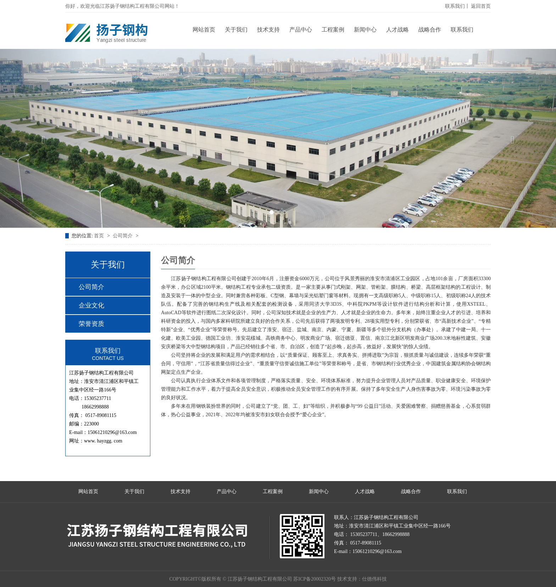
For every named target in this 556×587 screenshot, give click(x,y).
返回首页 (481, 6)
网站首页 (204, 30)
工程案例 (333, 30)
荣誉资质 (91, 323)
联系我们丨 (457, 6)
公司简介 (123, 235)
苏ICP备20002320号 (314, 579)
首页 (99, 235)
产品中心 (300, 30)
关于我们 (236, 30)
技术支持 (268, 30)
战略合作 (429, 30)
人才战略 (397, 30)
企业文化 (91, 305)
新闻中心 (365, 30)
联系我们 (462, 30)
